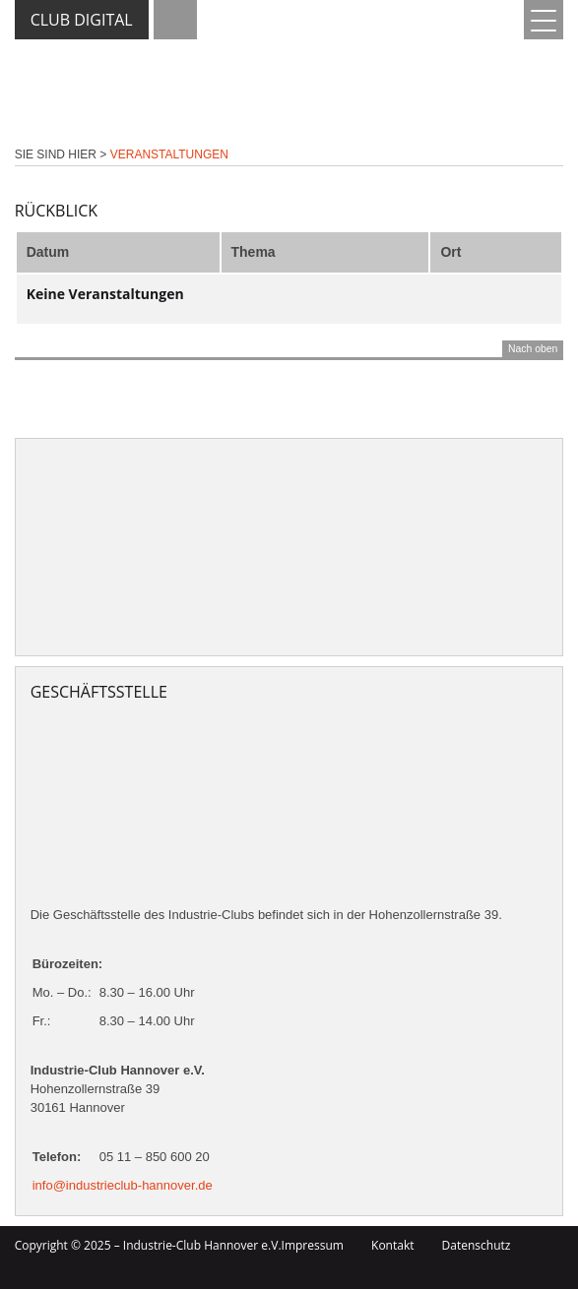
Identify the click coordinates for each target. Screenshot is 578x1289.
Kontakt (392, 1245)
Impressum (313, 1245)
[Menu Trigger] (543, 19)
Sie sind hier (55, 154)
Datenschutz (476, 1245)
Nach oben (532, 348)
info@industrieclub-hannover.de (122, 1185)
